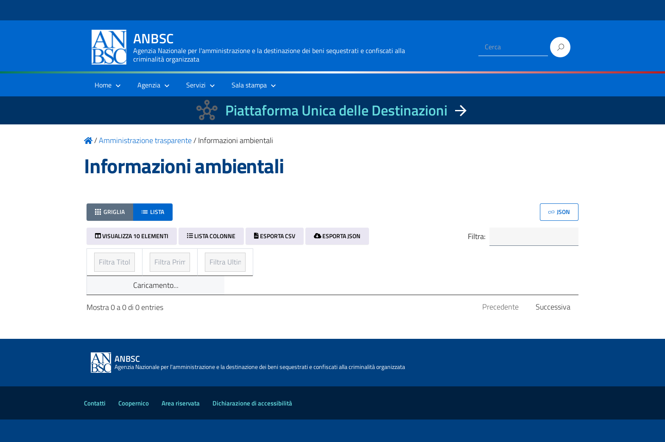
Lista (153, 211)
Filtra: (522, 237)
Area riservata (181, 426)
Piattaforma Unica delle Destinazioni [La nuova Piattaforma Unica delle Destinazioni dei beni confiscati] (336, 110)
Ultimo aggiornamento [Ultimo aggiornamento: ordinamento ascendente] (462, 259)
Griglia (110, 211)
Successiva (553, 329)
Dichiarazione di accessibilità (252, 426)
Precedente (500, 329)
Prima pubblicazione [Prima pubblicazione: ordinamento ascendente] (293, 259)
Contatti (95, 426)
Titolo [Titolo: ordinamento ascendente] (104, 259)
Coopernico (133, 426)
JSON (559, 211)
